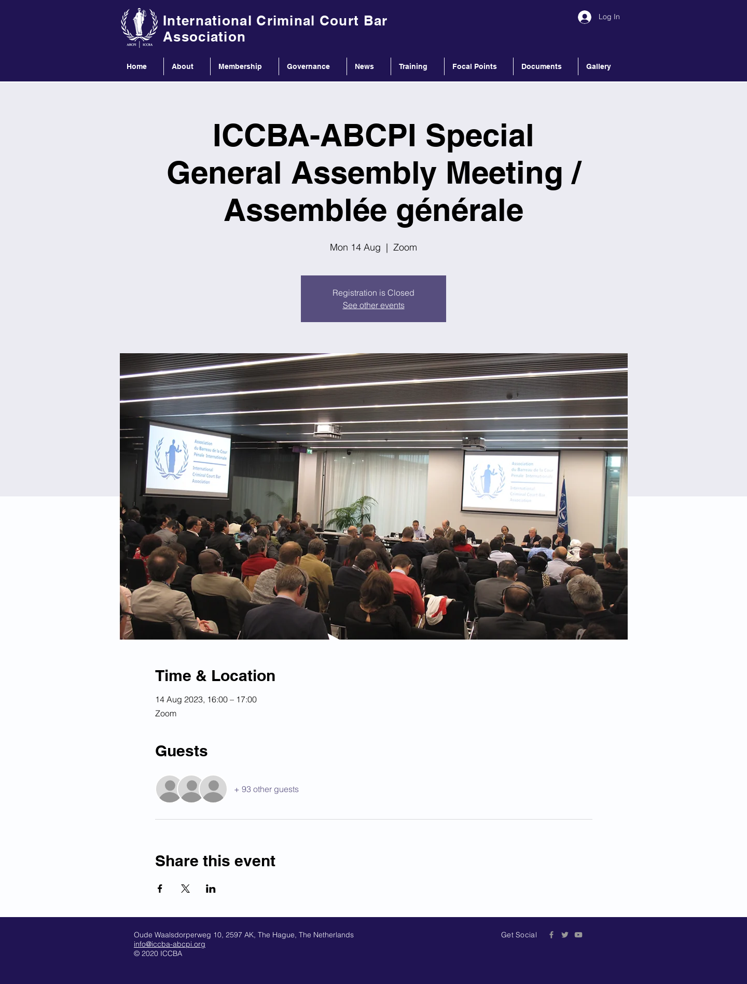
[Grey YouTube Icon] (578, 934)
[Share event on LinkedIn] (211, 888)
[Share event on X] (185, 888)
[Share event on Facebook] (160, 888)
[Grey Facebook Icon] (551, 934)
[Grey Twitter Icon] (565, 934)
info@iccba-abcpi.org (169, 944)
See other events (374, 305)
